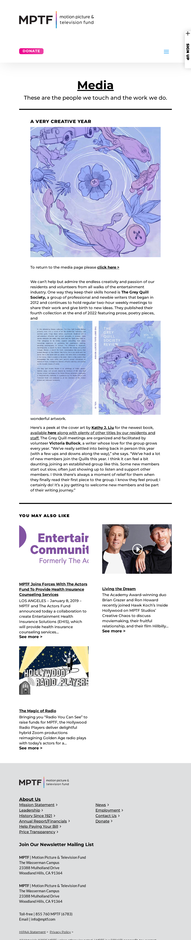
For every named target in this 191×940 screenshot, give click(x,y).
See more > (31, 636)
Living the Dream (119, 588)
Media (95, 85)
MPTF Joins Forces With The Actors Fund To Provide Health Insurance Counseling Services (53, 589)
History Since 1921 (35, 815)
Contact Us (106, 815)
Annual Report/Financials (43, 821)
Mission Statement (36, 804)
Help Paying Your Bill (38, 826)
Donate (31, 51)
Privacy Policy (60, 932)
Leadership (29, 810)
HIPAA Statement (32, 932)
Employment (108, 810)
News (101, 804)
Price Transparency (37, 831)
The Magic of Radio (37, 710)
